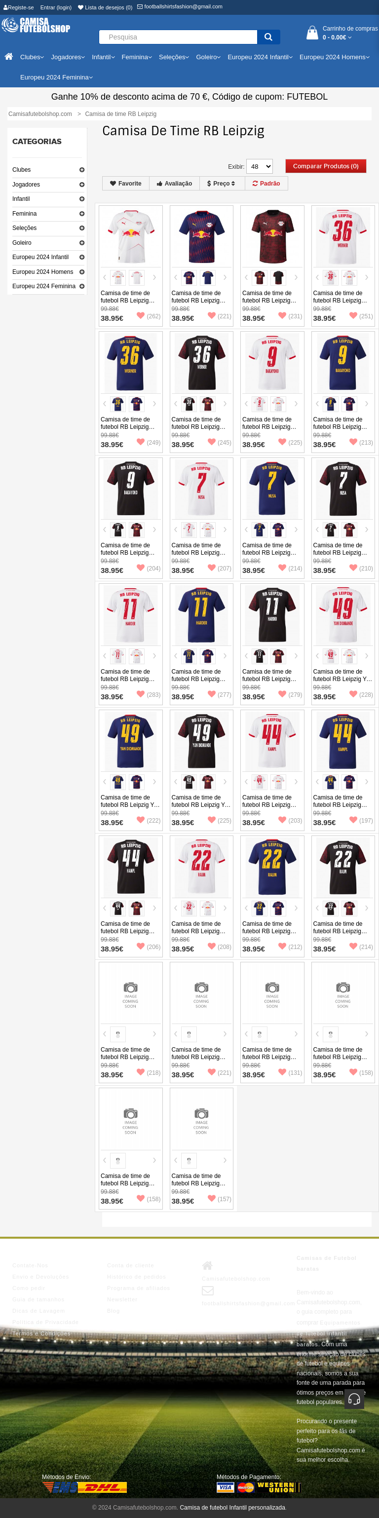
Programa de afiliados (138, 1288)
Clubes (21, 169)
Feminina (24, 213)
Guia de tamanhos (38, 1299)
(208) (219, 947)
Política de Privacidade (45, 1322)
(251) (361, 316)
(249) (148, 443)
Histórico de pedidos (136, 1277)
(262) (148, 316)
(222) (148, 821)
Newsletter (122, 1299)
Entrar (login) (56, 7)
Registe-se (18, 7)
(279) (290, 695)
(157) (219, 1199)
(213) (361, 443)
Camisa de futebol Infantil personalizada (232, 1507)
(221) (219, 316)
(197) (361, 821)
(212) (290, 947)
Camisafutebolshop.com (236, 1271)
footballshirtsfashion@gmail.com (180, 6)
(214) (290, 568)
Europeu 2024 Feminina (44, 286)
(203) (290, 821)
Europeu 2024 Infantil (40, 257)
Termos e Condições (41, 1333)
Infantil (21, 198)
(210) (361, 568)
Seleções (24, 228)
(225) (290, 443)
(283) (148, 695)
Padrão (266, 183)
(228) (361, 695)
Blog (113, 1311)
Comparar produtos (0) (326, 166)
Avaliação (174, 183)
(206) (148, 947)
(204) (148, 568)
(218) (148, 1073)
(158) (361, 1073)
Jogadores (26, 184)
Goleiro (22, 242)
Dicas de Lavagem (38, 1311)
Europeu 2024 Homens (42, 271)
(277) (219, 695)
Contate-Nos (30, 1265)
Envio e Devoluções (40, 1277)
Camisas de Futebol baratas (327, 1263)
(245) (219, 443)
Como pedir (28, 1288)
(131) (290, 1073)
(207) (219, 568)
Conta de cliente (130, 1265)
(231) (290, 316)
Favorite (126, 183)
